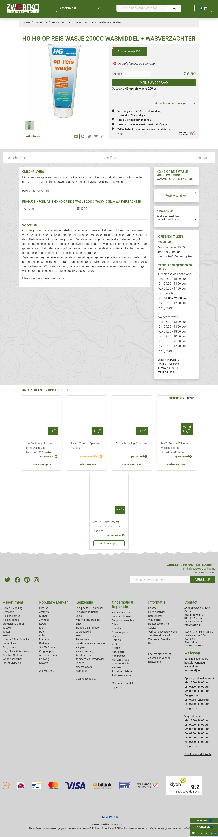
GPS (114, 643)
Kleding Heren (11, 619)
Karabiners (118, 651)
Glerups (43, 608)
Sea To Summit (47, 647)
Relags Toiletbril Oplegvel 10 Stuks (85, 446)
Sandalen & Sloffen (14, 623)
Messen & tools (120, 659)
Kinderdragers (83, 666)
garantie (204, 157)
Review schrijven (176, 195)
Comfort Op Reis (12, 655)
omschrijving (16, 157)
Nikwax (43, 662)
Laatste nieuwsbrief (159, 654)
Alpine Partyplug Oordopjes (131, 443)
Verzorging (43, 191)
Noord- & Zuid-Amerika (16, 639)
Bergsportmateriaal (123, 620)
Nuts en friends (120, 663)
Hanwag (44, 659)
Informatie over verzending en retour (175, 103)
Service (152, 627)
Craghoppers (46, 651)
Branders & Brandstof (88, 627)
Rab (41, 631)
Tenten (7, 631)
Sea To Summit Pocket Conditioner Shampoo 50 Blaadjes (107, 527)
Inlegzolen (81, 647)
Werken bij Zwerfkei (159, 639)
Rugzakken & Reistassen (17, 651)
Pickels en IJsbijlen (122, 671)
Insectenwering (84, 651)
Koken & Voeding (12, 608)
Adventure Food (48, 655)
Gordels (116, 639)
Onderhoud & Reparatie (122, 604)
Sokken (7, 635)
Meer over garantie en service (43, 278)
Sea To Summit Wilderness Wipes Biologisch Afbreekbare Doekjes (176, 448)
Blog (150, 643)
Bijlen (78, 623)
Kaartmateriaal (84, 655)
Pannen (116, 667)
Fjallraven (44, 643)
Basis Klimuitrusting (87, 611)
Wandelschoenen (13, 659)
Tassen (7, 627)
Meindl (43, 615)
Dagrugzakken (83, 631)
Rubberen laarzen (122, 675)
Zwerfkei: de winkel (159, 635)
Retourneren (155, 615)
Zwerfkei (44, 619)
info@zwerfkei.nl (168, 367)
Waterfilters (9, 643)
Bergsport (8, 611)
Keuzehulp (84, 602)
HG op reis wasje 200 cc (127, 50)
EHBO (78, 635)
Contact (153, 608)
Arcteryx (44, 611)
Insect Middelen (12, 662)
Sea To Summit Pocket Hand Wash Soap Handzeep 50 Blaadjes (39, 448)
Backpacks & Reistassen (89, 608)
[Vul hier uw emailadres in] (160, 579)
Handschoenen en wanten (90, 643)
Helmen (116, 647)
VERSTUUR (202, 579)
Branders (117, 628)
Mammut (44, 639)
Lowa (42, 623)
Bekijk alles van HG (35, 136)
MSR (42, 627)
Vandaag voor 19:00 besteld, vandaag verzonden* (175, 252)
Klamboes (81, 670)
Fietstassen (82, 639)
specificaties (112, 157)
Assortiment (80, 8)
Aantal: (117, 73)
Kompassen (119, 655)
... (45, 22)
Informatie (157, 602)
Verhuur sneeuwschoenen (163, 631)
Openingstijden (157, 611)
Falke (42, 635)
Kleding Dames (11, 615)
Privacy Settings (109, 816)
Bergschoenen (11, 647)
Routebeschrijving (158, 623)
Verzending (154, 619)
